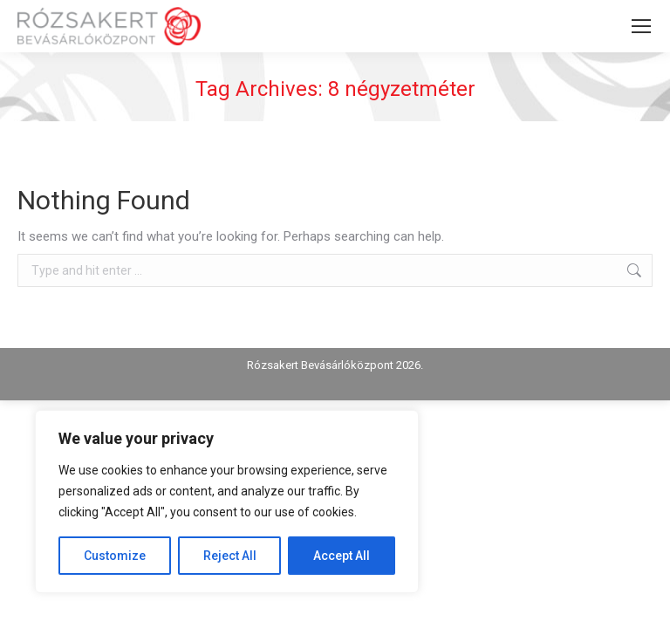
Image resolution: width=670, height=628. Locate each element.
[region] (227, 501)
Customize (115, 556)
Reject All (229, 556)
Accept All (341, 556)
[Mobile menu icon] (641, 26)
